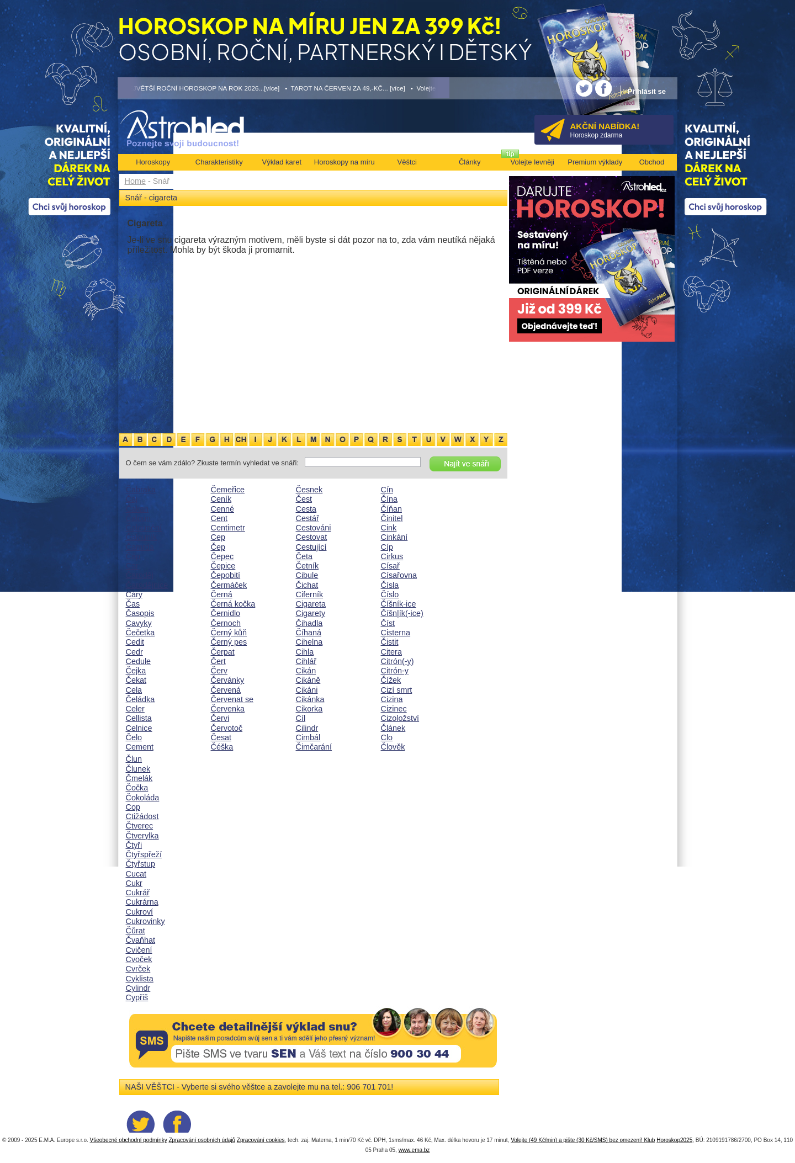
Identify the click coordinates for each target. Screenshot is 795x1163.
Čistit (390, 642)
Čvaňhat (141, 940)
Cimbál (308, 737)
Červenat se (232, 699)
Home (135, 181)
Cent (219, 518)
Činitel (392, 518)
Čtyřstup (141, 863)
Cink (389, 527)
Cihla (305, 651)
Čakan (137, 509)
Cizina (392, 699)
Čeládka (140, 699)
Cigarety (311, 613)
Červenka (228, 708)
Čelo (134, 737)
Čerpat (223, 651)
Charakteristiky (219, 162)
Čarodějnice (147, 585)
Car (132, 565)
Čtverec (139, 825)
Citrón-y (395, 670)
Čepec (222, 556)
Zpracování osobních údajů (201, 1140)
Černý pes (229, 642)
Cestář (307, 518)
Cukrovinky (145, 921)
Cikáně (308, 680)
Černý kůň (229, 632)
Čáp (133, 556)
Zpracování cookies (261, 1140)
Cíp (387, 547)
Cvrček (138, 968)
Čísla (390, 585)
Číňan (391, 509)
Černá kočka (233, 603)
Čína (389, 499)
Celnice (139, 728)
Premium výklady (595, 162)
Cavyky (139, 623)
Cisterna (396, 632)
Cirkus (392, 556)
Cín (387, 489)
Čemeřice (228, 489)
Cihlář (306, 661)
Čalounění (144, 527)
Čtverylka (142, 835)
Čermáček (229, 585)
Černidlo (226, 613)
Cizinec (394, 708)
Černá (221, 594)
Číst (388, 623)
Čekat (136, 680)
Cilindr (307, 728)
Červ (219, 670)
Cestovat (311, 537)
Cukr (134, 883)
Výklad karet (281, 162)
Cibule (307, 575)
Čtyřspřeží (144, 854)
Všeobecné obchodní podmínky (128, 1140)
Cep (218, 537)
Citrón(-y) (397, 661)
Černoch (226, 623)
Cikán (306, 670)
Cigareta (311, 603)
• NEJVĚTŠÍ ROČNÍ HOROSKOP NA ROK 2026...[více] (198, 88)
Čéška (222, 746)
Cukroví (139, 911)
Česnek (309, 489)
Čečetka (140, 632)
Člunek (138, 768)
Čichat (307, 585)
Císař (390, 565)
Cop (133, 807)
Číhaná (308, 632)
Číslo (390, 594)
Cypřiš (137, 997)
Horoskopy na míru (344, 162)
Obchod (652, 162)
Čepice (223, 565)
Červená (226, 690)
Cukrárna (142, 902)
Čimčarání (314, 746)
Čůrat (135, 930)
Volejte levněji (533, 162)
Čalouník (141, 537)
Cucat (136, 873)
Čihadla (309, 623)
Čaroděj (139, 575)
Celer (135, 708)
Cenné (222, 509)
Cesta (306, 509)
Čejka (136, 670)
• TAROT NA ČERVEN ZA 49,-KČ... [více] (345, 88)
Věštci (407, 162)
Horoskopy (153, 162)
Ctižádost (142, 816)
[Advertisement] (313, 349)
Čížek (391, 680)
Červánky (228, 680)
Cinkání (394, 537)
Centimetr (228, 527)
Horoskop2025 (674, 1140)
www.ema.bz (414, 1150)
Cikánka (310, 699)
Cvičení (139, 950)
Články (470, 162)
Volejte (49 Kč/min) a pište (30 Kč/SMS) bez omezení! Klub (583, 1140)
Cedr (134, 651)
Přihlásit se (647, 91)
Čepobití (226, 575)
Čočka (137, 787)
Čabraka (141, 489)
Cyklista (139, 978)
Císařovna (399, 575)
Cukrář (138, 892)
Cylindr (138, 988)
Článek (393, 728)
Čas (133, 603)
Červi (220, 718)
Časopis (140, 613)
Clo (387, 737)
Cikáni (307, 690)
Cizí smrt (396, 690)
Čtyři (134, 845)
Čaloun (138, 518)
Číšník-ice (398, 603)
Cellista (139, 718)
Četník (307, 565)
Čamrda (140, 547)
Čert (218, 661)
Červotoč (227, 728)
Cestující (311, 547)
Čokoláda (143, 797)
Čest (304, 499)
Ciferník (310, 594)
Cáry (134, 594)
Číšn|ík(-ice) (402, 613)
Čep (218, 547)
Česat (221, 737)
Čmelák (139, 778)
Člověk (393, 746)
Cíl (301, 718)
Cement (139, 746)
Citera (391, 651)
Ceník (221, 499)
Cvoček (139, 959)
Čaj (132, 499)
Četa (304, 556)
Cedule (138, 661)
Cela (134, 690)
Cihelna (309, 642)
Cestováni (313, 527)
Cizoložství (400, 718)
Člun (134, 759)
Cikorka (309, 708)
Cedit (135, 642)
